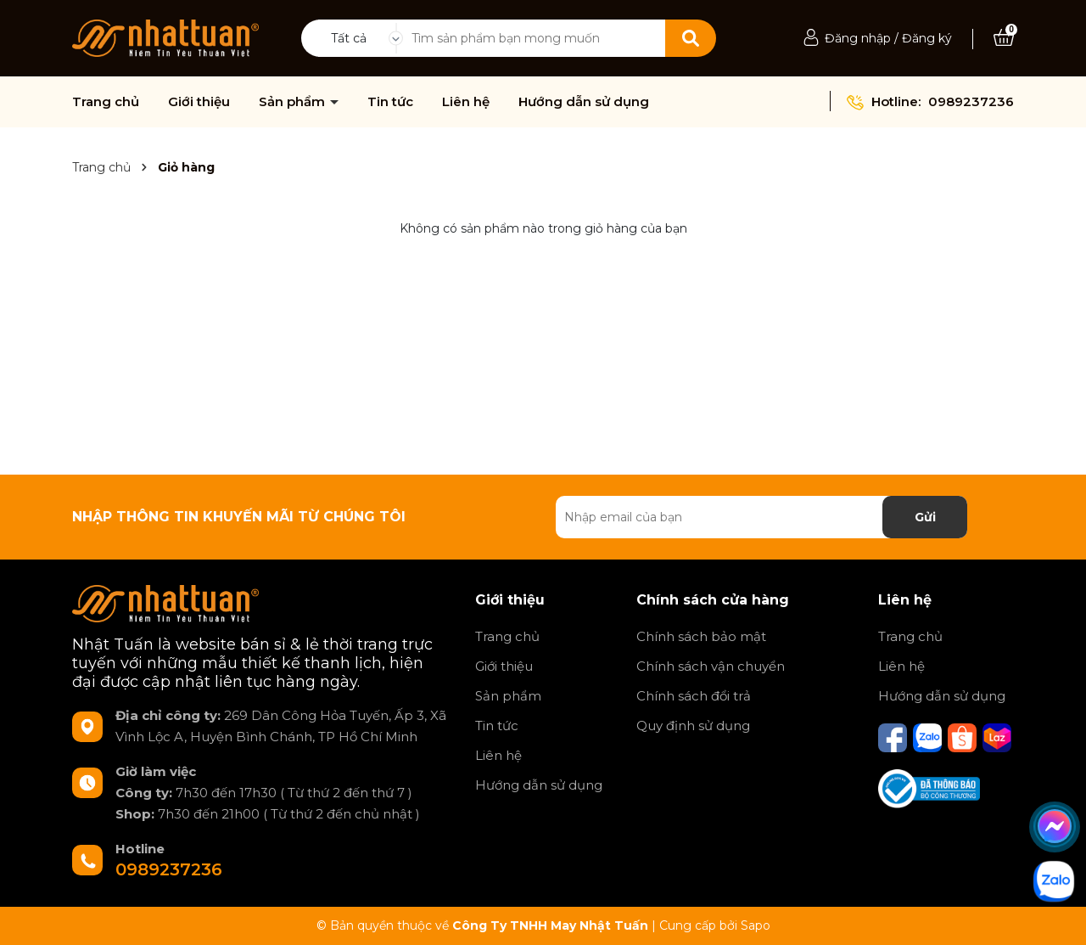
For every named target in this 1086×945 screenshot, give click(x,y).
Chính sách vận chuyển (710, 666)
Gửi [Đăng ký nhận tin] (925, 517)
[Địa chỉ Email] (761, 517)
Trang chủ (105, 102)
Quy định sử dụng (693, 725)
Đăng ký (927, 38)
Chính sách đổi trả (693, 696)
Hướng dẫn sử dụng (583, 102)
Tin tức (390, 102)
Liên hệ (466, 102)
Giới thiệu (199, 102)
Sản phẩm (293, 102)
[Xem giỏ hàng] (1004, 38)
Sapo (755, 925)
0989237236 (971, 101)
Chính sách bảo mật (701, 636)
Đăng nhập (858, 38)
